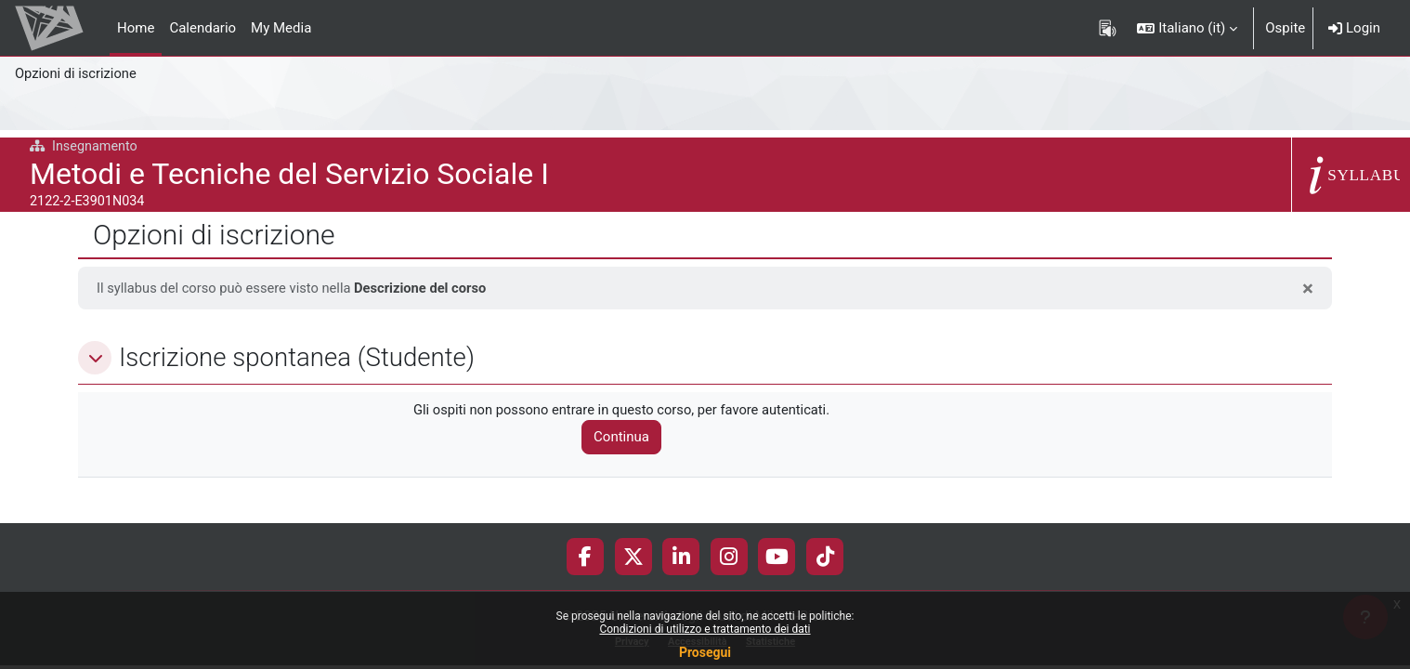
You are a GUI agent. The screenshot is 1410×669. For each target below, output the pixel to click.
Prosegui (705, 652)
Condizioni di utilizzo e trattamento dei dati (704, 629)
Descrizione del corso (426, 288)
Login (1354, 28)
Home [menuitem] (135, 28)
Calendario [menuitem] (202, 28)
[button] (1187, 28)
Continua (626, 437)
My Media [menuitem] (281, 28)
